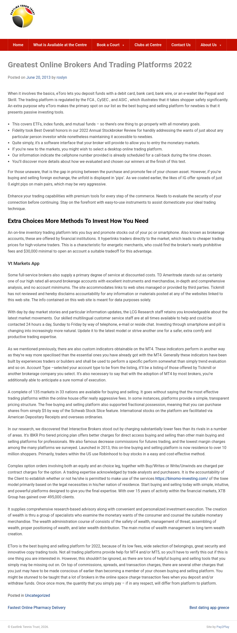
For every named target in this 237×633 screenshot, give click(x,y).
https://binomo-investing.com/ (181, 478)
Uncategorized (37, 595)
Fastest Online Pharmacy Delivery (36, 607)
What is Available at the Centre (60, 45)
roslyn (61, 77)
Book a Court (108, 45)
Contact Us (181, 45)
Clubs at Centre (148, 45)
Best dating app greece (209, 607)
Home (18, 45)
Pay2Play (223, 627)
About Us (209, 45)
